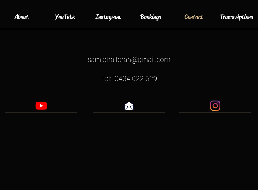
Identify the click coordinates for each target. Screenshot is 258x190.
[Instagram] (215, 106)
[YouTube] (41, 105)
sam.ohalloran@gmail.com (129, 59)
